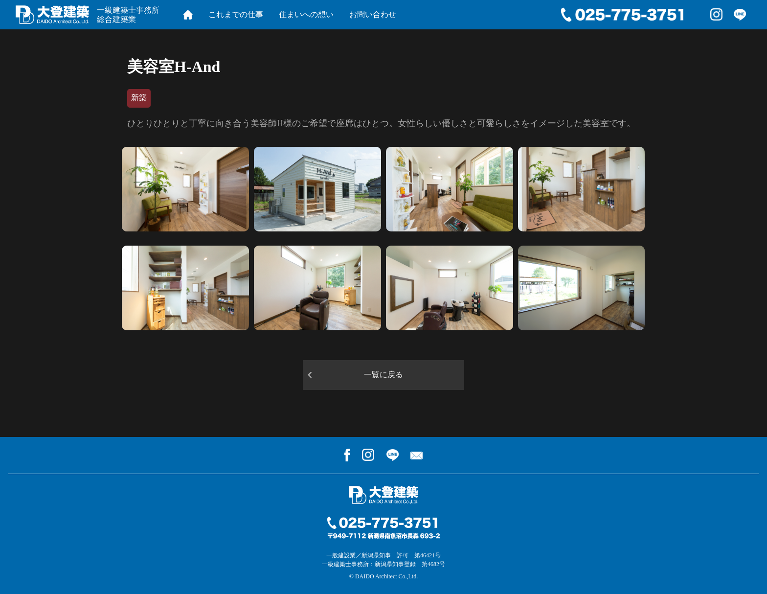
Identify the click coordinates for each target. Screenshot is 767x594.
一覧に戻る (383, 374)
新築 (139, 97)
